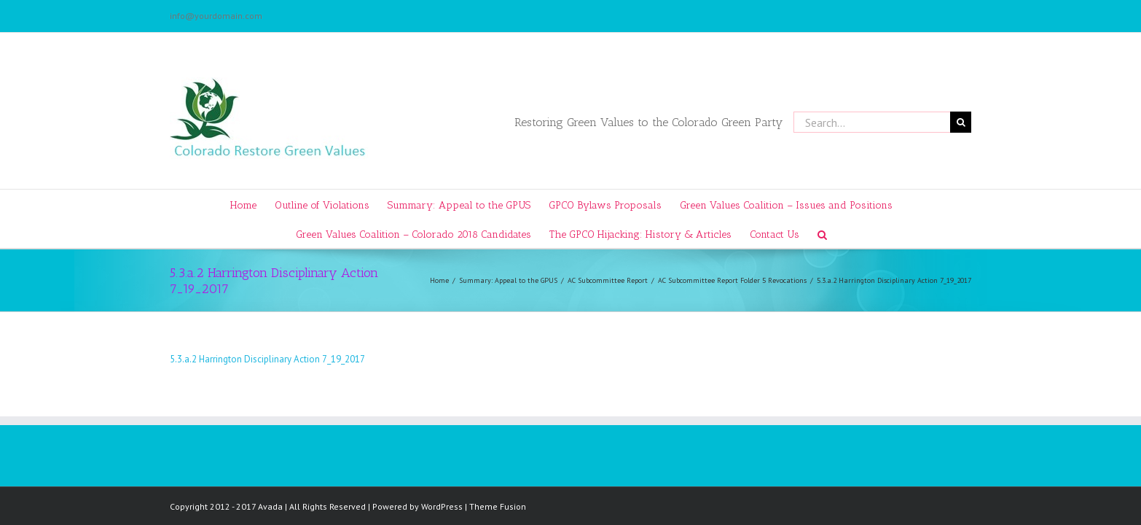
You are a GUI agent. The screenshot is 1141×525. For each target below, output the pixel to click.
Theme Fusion (497, 506)
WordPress (442, 506)
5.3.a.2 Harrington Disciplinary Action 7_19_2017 (267, 359)
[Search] (853, 233)
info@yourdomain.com (216, 15)
